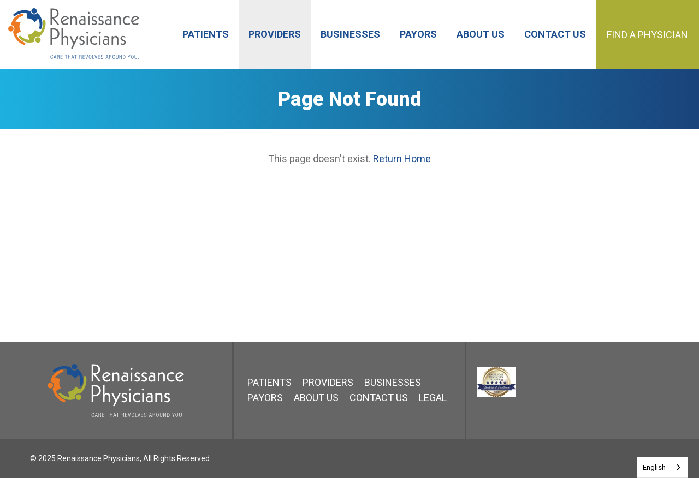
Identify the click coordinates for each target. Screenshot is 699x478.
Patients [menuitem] (205, 34)
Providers (328, 382)
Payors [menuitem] (418, 34)
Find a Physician (647, 34)
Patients (269, 382)
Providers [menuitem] (274, 34)
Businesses (392, 382)
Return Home (402, 158)
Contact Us (379, 397)
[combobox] (662, 467)
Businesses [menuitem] (350, 34)
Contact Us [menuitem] (555, 34)
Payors (265, 397)
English (654, 467)
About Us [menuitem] (481, 34)
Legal (433, 397)
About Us (316, 397)
